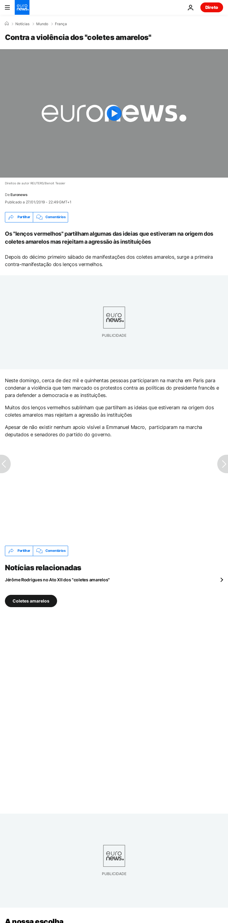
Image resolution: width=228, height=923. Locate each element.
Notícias (22, 24)
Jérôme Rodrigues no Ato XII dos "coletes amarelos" (57, 579)
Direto (211, 7)
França (61, 24)
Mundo (42, 24)
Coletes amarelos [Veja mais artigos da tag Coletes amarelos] (31, 600)
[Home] (7, 24)
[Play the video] (114, 113)
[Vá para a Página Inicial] (22, 7)
